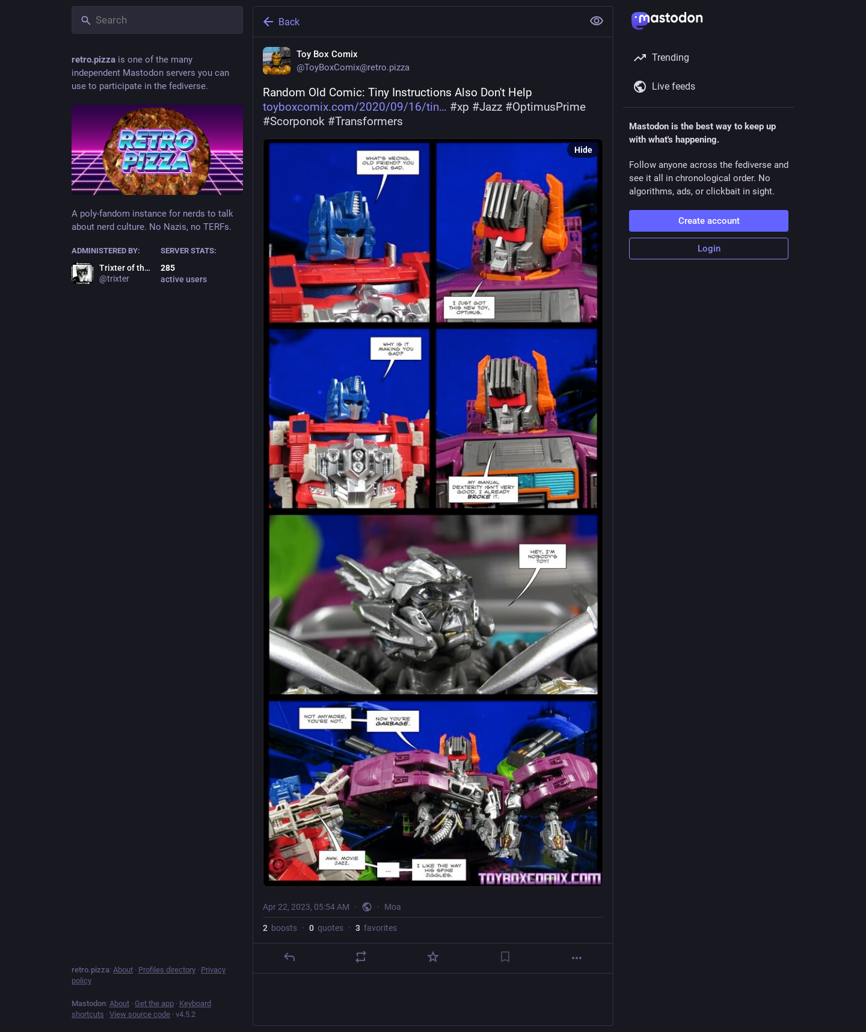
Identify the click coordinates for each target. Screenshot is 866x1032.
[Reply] (289, 957)
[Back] (416, 22)
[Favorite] (433, 957)
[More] (577, 958)
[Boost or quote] (361, 957)
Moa (392, 907)
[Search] (157, 20)
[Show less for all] (596, 21)
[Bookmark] (505, 957)
